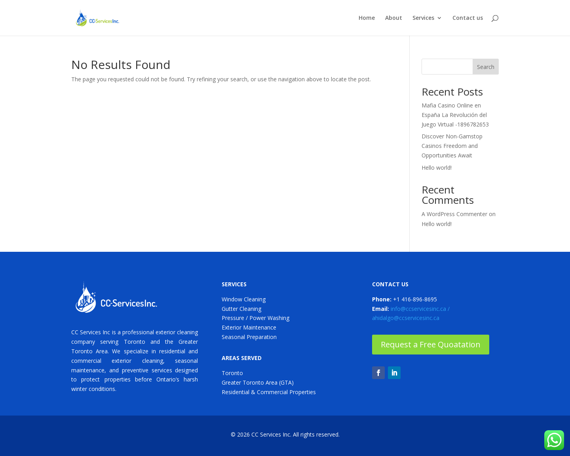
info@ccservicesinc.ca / (420, 308)
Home (367, 18)
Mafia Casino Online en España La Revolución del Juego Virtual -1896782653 (455, 115)
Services (423, 18)
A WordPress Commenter (454, 214)
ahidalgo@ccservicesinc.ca (405, 318)
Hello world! (437, 167)
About (393, 18)
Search (485, 67)
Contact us (467, 18)
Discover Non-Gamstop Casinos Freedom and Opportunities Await (452, 145)
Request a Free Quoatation (431, 344)
